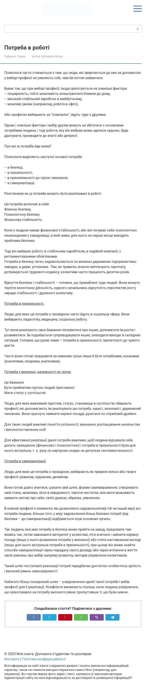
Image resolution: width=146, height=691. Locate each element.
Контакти (11, 659)
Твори (21, 56)
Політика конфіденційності (44, 659)
